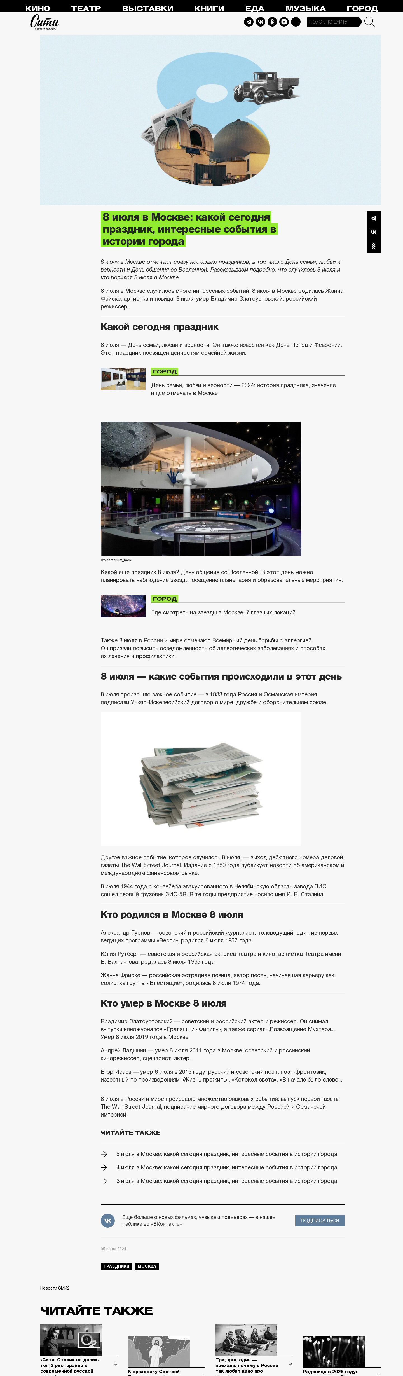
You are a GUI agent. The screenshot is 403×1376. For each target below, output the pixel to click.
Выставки (147, 9)
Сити (44, 22)
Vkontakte (260, 22)
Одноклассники (374, 246)
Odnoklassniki (272, 22)
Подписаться (320, 1220)
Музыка (305, 9)
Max (296, 22)
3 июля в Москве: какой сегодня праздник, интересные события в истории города (226, 1181)
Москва (147, 1266)
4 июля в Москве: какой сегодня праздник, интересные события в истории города (226, 1167)
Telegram (249, 22)
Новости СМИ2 (54, 1288)
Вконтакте (374, 232)
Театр (86, 9)
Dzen (284, 22)
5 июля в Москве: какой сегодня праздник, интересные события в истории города (226, 1154)
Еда (254, 9)
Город (362, 9)
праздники (116, 1266)
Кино (37, 9)
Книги (209, 9)
